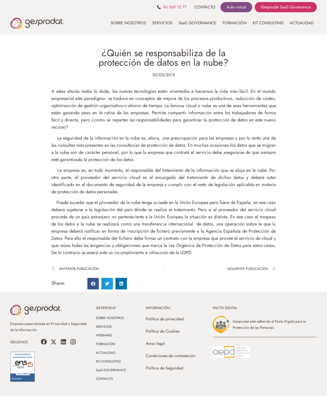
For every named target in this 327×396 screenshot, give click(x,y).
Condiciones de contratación (170, 356)
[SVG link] (231, 352)
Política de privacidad (165, 319)
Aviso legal (155, 343)
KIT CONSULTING (268, 23)
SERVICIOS (162, 23)
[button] (93, 283)
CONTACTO (204, 7)
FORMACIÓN (235, 23)
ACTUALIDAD (302, 23)
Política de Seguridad (164, 368)
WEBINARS (104, 335)
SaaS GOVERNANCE (197, 23)
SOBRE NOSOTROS (128, 23)
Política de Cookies (162, 331)
